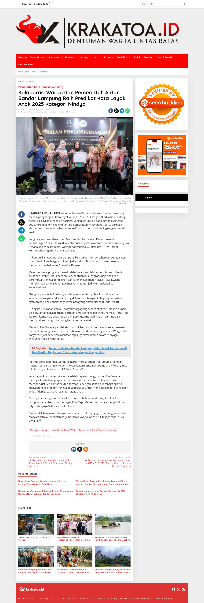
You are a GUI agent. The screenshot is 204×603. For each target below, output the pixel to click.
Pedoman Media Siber (141, 598)
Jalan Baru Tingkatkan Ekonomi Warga (34, 538)
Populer (149, 197)
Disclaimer (98, 598)
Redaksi (72, 598)
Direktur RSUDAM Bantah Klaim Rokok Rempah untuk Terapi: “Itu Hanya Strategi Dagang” (53, 462)
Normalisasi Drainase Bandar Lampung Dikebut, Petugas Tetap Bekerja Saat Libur (42, 482)
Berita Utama (29, 112)
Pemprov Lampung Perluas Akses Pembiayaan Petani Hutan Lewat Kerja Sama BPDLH (35, 571)
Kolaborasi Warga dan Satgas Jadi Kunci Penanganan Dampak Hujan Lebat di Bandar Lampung (45, 492)
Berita (20, 112)
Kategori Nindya (38, 430)
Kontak (60, 598)
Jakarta (39, 112)
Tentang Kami (47, 598)
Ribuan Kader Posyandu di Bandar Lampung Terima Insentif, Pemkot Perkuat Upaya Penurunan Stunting (102, 482)
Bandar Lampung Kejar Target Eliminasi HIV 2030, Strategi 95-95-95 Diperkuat (101, 492)
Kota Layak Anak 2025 (63, 430)
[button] (185, 4)
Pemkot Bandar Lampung (53, 112)
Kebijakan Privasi (164, 598)
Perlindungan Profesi (116, 598)
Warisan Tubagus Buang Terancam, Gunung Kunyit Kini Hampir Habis (112, 570)
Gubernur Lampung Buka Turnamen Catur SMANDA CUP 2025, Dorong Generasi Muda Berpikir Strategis (106, 462)
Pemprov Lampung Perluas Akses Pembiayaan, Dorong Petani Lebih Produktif (112, 538)
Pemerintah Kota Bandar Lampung (40, 87)
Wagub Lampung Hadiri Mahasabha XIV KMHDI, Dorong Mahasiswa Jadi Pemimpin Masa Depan (73, 538)
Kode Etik (84, 598)
